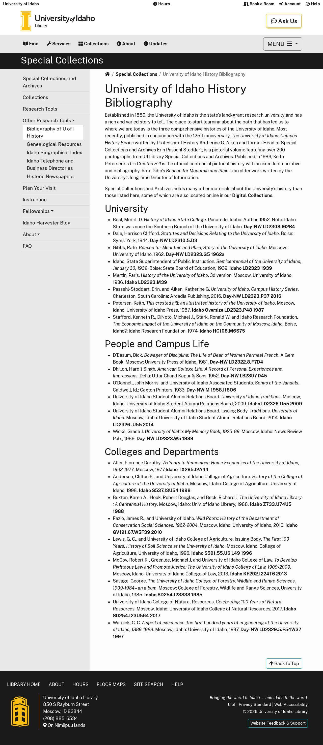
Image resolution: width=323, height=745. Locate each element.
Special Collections (136, 74)
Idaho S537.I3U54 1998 (165, 490)
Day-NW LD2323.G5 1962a (195, 254)
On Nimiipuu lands (64, 725)
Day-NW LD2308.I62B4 (269, 226)
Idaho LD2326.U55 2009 (275, 403)
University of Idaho (21, 4)
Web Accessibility (291, 704)
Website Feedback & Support (278, 723)
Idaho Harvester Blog (47, 222)
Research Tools (40, 109)
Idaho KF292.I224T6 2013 (258, 573)
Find (31, 43)
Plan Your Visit (39, 188)
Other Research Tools (47, 120)
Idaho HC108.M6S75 (222, 331)
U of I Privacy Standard (249, 704)
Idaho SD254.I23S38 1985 (173, 594)
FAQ (27, 246)
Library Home (24, 684)
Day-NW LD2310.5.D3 (173, 240)
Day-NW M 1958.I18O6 (211, 390)
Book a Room (259, 4)
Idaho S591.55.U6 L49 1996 (221, 553)
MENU (280, 43)
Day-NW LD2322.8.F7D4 (236, 362)
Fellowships (36, 211)
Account (290, 4)
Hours (80, 684)
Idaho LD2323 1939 (250, 268)
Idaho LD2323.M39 (146, 282)
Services (58, 43)
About (126, 43)
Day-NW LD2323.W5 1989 (165, 438)
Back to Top (284, 663)
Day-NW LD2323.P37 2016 (252, 296)
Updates (155, 43)
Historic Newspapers (50, 176)
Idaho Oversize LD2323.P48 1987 (228, 310)
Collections (93, 43)
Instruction (35, 199)
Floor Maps (111, 684)
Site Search (148, 684)
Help (313, 4)
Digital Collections (252, 195)
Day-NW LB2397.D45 (244, 375)
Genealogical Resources (54, 144)
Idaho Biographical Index (54, 152)
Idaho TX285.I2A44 (187, 469)
